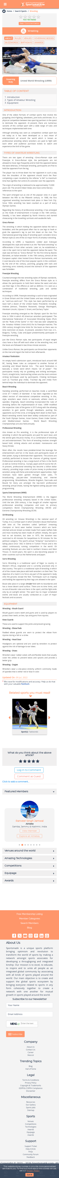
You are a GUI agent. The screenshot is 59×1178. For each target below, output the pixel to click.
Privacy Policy (33, 1171)
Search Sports (21, 11)
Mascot (31, 1055)
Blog (29, 927)
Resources (30, 1102)
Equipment (12, 103)
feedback (25, 684)
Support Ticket (31, 1146)
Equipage (31, 1132)
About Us (31, 1047)
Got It (29, 1175)
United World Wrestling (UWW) (36, 80)
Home (9, 11)
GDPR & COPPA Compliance (30, 1088)
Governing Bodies (44, 38)
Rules (18, 38)
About (8, 38)
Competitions (30, 1124)
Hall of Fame (30, 1069)
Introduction (13, 97)
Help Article (31, 1149)
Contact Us (30, 1049)
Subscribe (15, 1034)
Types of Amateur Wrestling (21, 100)
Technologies (30, 1126)
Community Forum (30, 1154)
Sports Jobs (30, 1107)
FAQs (30, 1151)
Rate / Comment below (29, 23)
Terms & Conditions (30, 1080)
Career (31, 1052)
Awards (39, 43)
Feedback (31, 1157)
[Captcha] (29, 1023)
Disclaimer (30, 1091)
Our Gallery (31, 1104)
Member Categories (29, 918)
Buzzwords (11, 43)
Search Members (29, 923)
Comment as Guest (29, 776)
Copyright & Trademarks (30, 1085)
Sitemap (30, 1110)
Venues (27, 38)
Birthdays (26, 43)
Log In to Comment (29, 770)
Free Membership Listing (30, 914)
